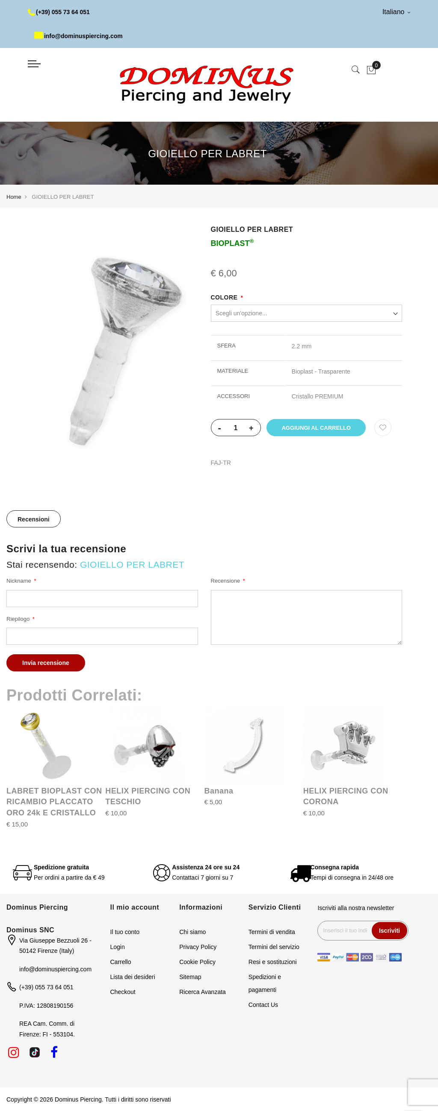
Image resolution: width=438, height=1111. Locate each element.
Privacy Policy (197, 946)
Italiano (396, 11)
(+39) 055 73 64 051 (59, 12)
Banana (219, 791)
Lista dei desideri (132, 976)
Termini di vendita (272, 931)
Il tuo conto (125, 931)
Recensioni (34, 519)
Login (117, 946)
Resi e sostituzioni (273, 961)
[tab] (33, 518)
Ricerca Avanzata (202, 991)
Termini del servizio (274, 946)
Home (13, 197)
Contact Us (263, 1004)
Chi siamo (192, 931)
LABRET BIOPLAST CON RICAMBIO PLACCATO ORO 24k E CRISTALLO (54, 802)
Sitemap (190, 976)
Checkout (123, 991)
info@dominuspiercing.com (79, 36)
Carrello (120, 961)
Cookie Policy (197, 961)
